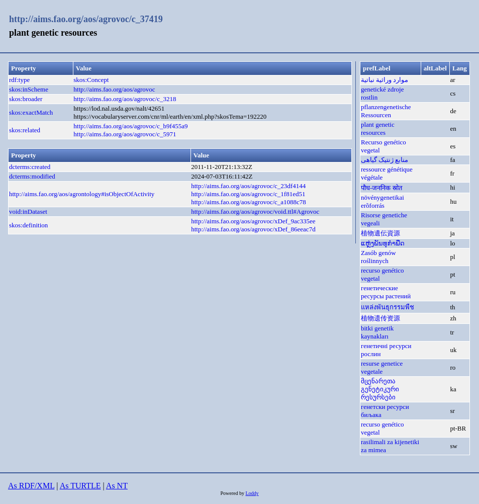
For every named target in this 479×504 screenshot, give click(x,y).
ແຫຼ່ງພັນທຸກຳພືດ (383, 243)
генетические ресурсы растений (386, 292)
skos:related (24, 130)
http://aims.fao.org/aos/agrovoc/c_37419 (86, 19)
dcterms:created (29, 167)
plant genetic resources (378, 128)
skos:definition (28, 225)
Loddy (251, 493)
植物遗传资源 (380, 318)
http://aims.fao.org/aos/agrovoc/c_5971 (124, 134)
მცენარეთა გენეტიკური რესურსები (380, 389)
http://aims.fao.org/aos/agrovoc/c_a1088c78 (248, 202)
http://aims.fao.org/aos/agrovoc (114, 89)
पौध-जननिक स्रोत (381, 188)
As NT (117, 485)
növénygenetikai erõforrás (382, 201)
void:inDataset (28, 211)
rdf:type (19, 79)
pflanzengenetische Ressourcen (386, 111)
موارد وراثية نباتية (385, 79)
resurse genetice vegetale (382, 367)
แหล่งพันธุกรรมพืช (387, 307)
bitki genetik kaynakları (377, 332)
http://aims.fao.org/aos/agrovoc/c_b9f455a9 (130, 126)
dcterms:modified (32, 176)
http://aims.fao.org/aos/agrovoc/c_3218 (124, 99)
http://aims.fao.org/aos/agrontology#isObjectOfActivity (81, 194)
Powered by (232, 493)
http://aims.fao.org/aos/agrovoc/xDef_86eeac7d (253, 229)
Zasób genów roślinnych (378, 257)
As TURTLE (80, 485)
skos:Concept (91, 79)
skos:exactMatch (31, 112)
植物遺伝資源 (380, 233)
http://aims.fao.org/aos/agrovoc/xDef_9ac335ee (253, 221)
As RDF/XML (31, 485)
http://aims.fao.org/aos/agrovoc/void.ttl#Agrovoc (255, 211)
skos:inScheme (28, 89)
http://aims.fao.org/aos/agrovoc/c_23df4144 (248, 186)
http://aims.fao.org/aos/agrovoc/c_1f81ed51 (248, 194)
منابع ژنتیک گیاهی (385, 159)
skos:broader (25, 99)
